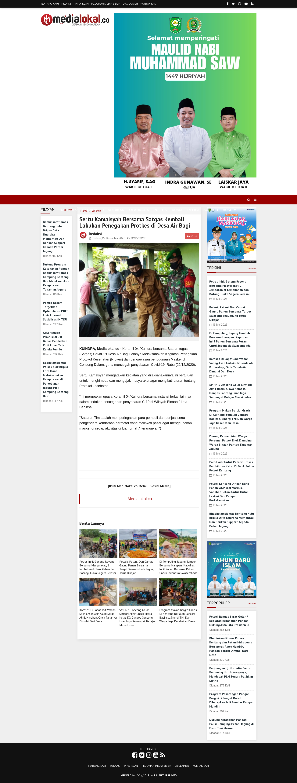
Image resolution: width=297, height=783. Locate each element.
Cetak (192, 236)
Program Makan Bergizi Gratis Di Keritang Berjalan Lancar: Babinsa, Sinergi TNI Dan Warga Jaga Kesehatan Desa (178, 615)
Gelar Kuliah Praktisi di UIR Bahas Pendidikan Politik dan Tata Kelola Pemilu (55, 341)
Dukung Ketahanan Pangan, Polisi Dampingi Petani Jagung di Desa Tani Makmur (231, 724)
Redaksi (67, 3)
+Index (252, 268)
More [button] (46, 219)
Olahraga (139, 210)
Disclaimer (130, 3)
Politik (160, 210)
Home (48, 210)
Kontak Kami (149, 3)
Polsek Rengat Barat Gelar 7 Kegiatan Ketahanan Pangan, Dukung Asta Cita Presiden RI (229, 621)
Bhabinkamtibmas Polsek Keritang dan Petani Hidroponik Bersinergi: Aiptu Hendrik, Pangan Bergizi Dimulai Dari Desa (230, 646)
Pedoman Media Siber (105, 3)
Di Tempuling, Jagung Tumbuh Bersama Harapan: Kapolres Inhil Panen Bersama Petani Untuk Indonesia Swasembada (178, 567)
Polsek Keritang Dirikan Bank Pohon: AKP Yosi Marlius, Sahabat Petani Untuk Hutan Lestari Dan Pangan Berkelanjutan (229, 492)
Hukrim (229, 210)
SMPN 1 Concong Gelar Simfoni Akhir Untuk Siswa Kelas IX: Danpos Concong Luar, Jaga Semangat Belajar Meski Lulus (137, 617)
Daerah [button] (67, 210)
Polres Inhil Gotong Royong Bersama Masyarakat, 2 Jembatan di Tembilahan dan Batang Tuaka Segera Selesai (97, 567)
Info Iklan (82, 3)
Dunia (177, 210)
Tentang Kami (50, 3)
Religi (193, 210)
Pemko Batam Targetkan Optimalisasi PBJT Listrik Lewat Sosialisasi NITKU (55, 311)
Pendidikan (113, 210)
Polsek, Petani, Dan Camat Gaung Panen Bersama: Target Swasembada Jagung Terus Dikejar (136, 567)
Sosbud (210, 210)
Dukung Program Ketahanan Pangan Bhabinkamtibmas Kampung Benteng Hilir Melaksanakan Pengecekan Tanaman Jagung (56, 276)
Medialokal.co (140, 499)
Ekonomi (90, 210)
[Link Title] (134, 755)
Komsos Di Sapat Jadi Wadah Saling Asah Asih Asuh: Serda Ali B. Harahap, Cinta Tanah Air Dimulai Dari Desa (98, 615)
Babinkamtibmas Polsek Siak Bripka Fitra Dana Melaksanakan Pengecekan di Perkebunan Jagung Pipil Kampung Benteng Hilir (56, 379)
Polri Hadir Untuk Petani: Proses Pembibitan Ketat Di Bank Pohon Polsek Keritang (231, 466)
